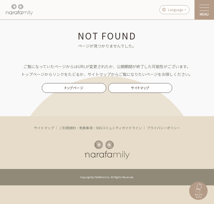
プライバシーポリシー (163, 127)
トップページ (74, 87)
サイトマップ (140, 87)
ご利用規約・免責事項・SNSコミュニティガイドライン (100, 127)
